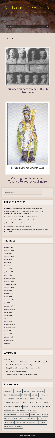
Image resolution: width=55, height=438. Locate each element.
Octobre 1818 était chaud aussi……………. (18, 223)
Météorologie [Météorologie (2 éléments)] (9, 411)
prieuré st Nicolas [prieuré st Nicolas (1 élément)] (11, 415)
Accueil (7, 359)
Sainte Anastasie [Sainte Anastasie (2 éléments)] (10, 419)
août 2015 (8, 331)
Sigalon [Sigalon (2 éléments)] (34, 419)
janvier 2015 (9, 337)
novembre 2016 (10, 309)
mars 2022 (8, 269)
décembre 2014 (10, 340)
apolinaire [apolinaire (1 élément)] (8, 391)
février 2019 (9, 293)
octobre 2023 (9, 250)
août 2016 (8, 312)
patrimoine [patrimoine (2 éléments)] (24, 411)
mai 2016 (8, 318)
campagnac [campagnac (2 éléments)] (25, 395)
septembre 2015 (10, 327)
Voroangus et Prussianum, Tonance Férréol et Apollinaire (27, 179)
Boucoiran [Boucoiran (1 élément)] (15, 395)
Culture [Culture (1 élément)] (19, 399)
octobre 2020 (9, 281)
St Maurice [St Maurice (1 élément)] (42, 419)
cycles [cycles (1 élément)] (25, 399)
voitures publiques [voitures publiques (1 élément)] (30, 423)
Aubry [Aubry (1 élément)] (33, 391)
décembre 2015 (10, 324)
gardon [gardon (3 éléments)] (7, 403)
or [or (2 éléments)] (18, 411)
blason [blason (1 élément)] (7, 395)
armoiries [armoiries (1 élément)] (18, 391)
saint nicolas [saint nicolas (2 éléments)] (24, 419)
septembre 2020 (10, 284)
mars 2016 (8, 321)
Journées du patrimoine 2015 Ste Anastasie (27, 90)
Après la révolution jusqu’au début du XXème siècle (21, 374)
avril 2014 (8, 343)
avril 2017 (8, 303)
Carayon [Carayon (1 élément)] (34, 395)
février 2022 (9, 272)
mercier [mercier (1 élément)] (26, 407)
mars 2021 (8, 275)
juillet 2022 (8, 262)
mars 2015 (8, 334)
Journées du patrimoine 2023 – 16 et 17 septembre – (22, 216)
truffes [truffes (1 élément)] (18, 423)
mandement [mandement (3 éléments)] (17, 407)
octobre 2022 (9, 256)
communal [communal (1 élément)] (43, 395)
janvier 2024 (9, 247)
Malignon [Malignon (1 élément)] (8, 407)
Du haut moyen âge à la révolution (16, 371)
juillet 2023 (8, 253)
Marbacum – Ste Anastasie (27, 7)
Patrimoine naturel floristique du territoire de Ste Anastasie (24, 208)
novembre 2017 (10, 300)
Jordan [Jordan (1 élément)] (30, 403)
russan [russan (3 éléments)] (45, 415)
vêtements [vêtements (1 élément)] (19, 427)
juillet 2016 (8, 315)
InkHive (33, 435)
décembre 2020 (10, 278)
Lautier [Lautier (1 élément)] (45, 403)
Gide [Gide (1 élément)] (24, 403)
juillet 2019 (8, 290)
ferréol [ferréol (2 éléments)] (32, 399)
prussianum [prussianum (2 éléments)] (24, 415)
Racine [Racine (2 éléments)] (32, 415)
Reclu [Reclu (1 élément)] (39, 415)
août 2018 (8, 296)
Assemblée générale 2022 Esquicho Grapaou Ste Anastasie (24, 220)
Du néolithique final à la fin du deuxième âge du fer (21, 365)
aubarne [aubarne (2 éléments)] (26, 391)
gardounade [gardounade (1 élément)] (16, 403)
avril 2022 (8, 265)
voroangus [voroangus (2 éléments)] (8, 427)
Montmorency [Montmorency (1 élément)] (36, 407)
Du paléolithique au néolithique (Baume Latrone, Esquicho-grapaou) (26, 362)
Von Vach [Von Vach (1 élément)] (42, 423)
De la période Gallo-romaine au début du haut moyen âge (23, 368)
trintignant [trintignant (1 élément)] (9, 423)
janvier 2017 (9, 306)
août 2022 (8, 259)
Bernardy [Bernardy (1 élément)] (40, 391)
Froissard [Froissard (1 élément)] (41, 399)
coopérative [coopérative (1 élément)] (9, 399)
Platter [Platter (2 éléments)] (33, 411)
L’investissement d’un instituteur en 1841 (18, 226)
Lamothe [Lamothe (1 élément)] (38, 403)
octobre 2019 (9, 287)
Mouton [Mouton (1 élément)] (46, 407)
